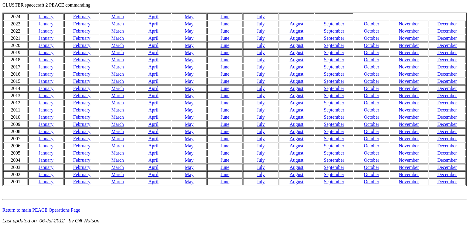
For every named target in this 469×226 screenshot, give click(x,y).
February (82, 16)
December (447, 23)
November (409, 23)
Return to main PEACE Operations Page (41, 210)
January (46, 16)
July (261, 16)
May (189, 16)
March (117, 16)
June (224, 16)
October (371, 23)
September (334, 23)
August (296, 23)
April (153, 16)
